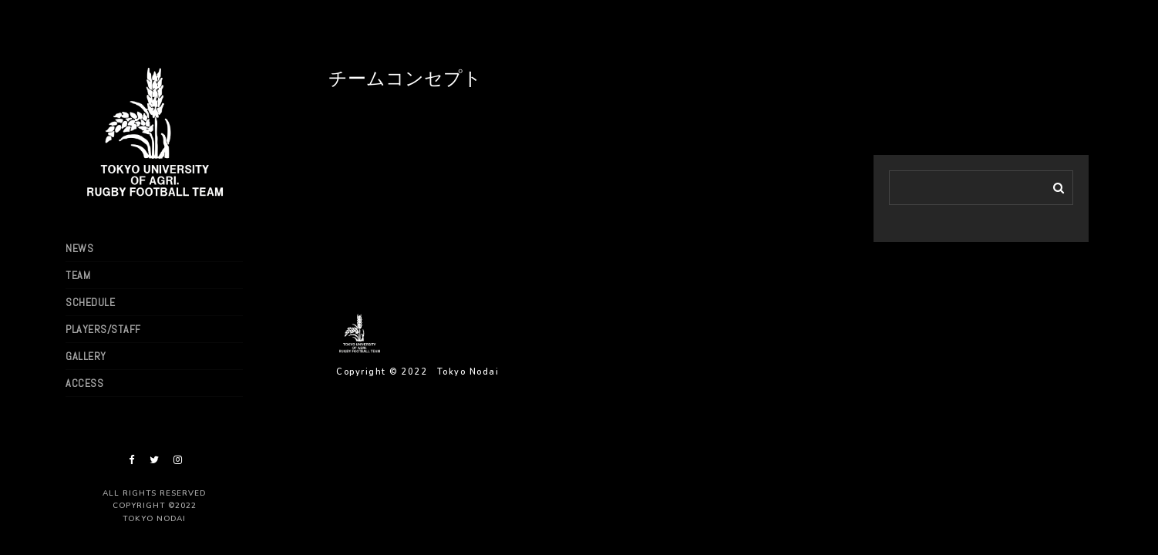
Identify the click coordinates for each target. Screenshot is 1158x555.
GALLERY (86, 356)
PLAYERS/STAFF (103, 329)
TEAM (78, 275)
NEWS (79, 248)
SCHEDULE (90, 302)
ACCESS (84, 383)
